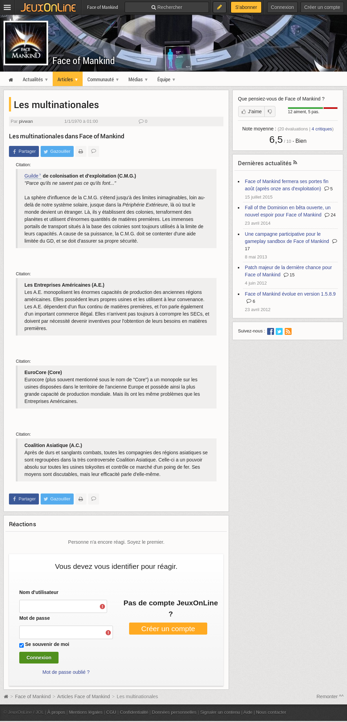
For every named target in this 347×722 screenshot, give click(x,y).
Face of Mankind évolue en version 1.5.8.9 (290, 294)
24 (330, 214)
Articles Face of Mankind (83, 696)
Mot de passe (34, 618)
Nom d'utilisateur (39, 592)
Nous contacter (271, 712)
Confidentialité (134, 712)
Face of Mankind (83, 60)
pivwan (26, 121)
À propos (56, 712)
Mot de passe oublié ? (66, 672)
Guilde (31, 176)
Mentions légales (86, 712)
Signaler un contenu (220, 712)
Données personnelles (174, 712)
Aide (247, 712)
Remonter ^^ (330, 696)
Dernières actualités (265, 163)
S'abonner (246, 7)
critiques (322, 128)
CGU (111, 712)
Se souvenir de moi (47, 644)
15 (289, 274)
